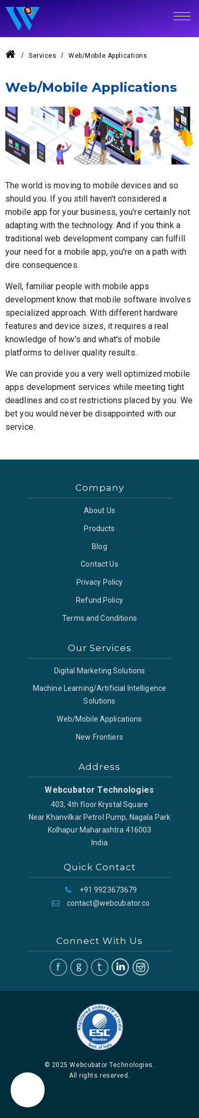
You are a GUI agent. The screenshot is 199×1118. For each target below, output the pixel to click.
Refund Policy (99, 600)
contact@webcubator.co (108, 903)
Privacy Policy (99, 582)
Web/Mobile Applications (99, 719)
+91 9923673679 (108, 890)
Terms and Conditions (99, 618)
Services (42, 55)
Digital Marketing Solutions (99, 670)
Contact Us (99, 564)
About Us (99, 510)
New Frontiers (99, 737)
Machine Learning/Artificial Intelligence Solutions (99, 694)
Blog (99, 546)
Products (99, 528)
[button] (28, 1089)
